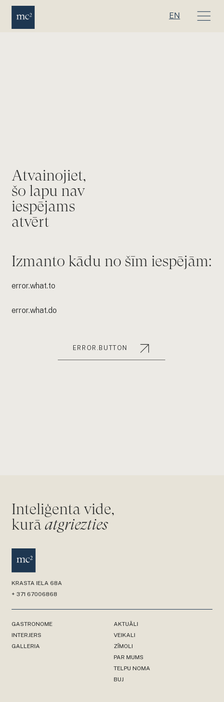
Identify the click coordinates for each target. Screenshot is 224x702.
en (174, 15)
